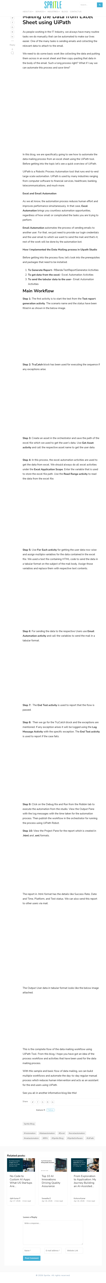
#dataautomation (47, 1137)
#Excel (62, 1137)
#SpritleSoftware (75, 1142)
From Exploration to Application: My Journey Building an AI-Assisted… (85, 1185)
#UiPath (90, 1142)
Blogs (65, 11)
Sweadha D (46, 1203)
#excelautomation (77, 1137)
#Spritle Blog (57, 1142)
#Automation (29, 1137)
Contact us (75, 11)
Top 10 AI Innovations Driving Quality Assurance (51, 1185)
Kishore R (45, 1114)
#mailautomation (31, 1142)
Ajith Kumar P (15, 1203)
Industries (53, 11)
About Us (27, 11)
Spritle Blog (29, 1128)
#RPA (45, 1142)
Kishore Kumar (79, 1203)
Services (39, 11)
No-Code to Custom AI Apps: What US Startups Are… (21, 1185)
